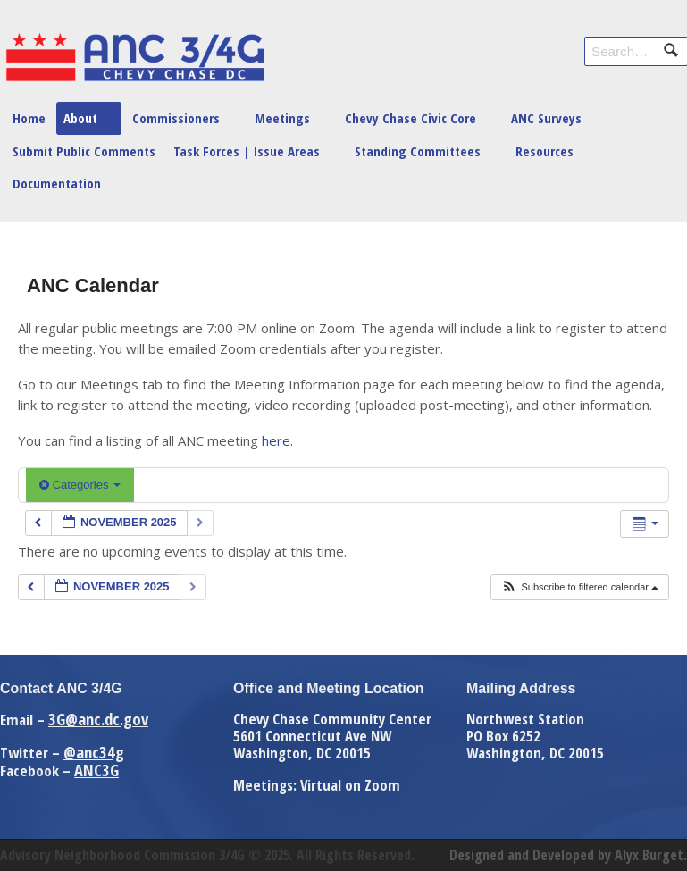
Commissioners (176, 118)
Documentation (57, 183)
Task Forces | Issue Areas (246, 151)
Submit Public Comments (84, 151)
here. (277, 440)
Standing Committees (418, 151)
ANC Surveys (546, 118)
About (80, 118)
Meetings (282, 118)
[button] (579, 587)
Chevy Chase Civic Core (410, 118)
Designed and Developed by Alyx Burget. (568, 855)
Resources (544, 151)
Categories (80, 484)
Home (29, 118)
